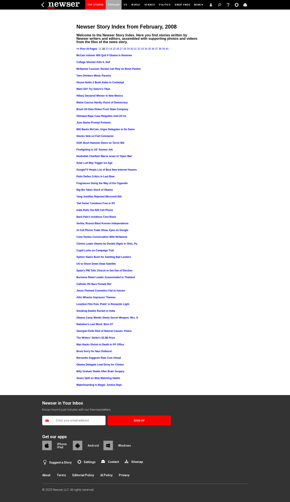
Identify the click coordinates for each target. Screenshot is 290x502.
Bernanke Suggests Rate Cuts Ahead (98, 357)
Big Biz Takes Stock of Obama (94, 189)
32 (138, 48)
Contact (113, 462)
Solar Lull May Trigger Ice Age (94, 162)
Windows (124, 445)
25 (114, 48)
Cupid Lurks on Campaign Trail (95, 250)
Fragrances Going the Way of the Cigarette (102, 183)
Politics (164, 4)
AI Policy (106, 475)
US (125, 4)
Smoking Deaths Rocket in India (95, 310)
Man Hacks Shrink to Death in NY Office (100, 344)
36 (153, 48)
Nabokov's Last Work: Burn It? (94, 324)
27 (121, 48)
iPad (60, 447)
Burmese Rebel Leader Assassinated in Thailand (105, 277)
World (135, 4)
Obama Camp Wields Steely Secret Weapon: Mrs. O (107, 317)
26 (117, 48)
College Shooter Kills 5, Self (93, 62)
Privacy (124, 475)
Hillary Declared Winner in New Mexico (99, 95)
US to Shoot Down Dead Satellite (96, 263)
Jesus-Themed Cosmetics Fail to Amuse (100, 290)
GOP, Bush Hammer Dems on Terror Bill (100, 142)
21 (100, 48)
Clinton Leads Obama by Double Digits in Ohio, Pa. (107, 243)
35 (149, 48)
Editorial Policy (83, 475)
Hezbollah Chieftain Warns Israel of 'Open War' (104, 156)
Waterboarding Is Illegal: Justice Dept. (99, 384)
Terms (61, 475)
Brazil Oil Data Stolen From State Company (102, 109)
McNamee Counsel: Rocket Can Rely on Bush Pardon (108, 68)
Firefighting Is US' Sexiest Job (94, 149)
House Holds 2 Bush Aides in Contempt (100, 82)
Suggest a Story (60, 462)
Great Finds (182, 4)
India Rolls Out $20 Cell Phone (94, 210)
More (197, 4)
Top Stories (95, 4)
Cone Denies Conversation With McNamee (101, 236)
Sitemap (137, 462)
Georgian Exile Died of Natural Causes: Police (103, 331)
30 (131, 48)
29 (128, 48)
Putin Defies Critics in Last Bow (95, 176)
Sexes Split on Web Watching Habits (98, 378)
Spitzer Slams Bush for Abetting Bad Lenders (103, 257)
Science (149, 4)
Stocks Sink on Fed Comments (95, 136)
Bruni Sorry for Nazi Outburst (94, 351)
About (46, 475)
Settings (90, 462)
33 (142, 48)
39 (163, 48)
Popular (114, 4)
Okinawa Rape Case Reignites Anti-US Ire (101, 116)
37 (156, 48)
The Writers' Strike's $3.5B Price (95, 337)
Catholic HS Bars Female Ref (93, 284)
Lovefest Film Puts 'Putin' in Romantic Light (102, 304)
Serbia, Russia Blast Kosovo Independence (102, 223)
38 (160, 48)
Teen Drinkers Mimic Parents (93, 75)
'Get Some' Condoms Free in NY (95, 203)
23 (107, 48)
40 (167, 48)
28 (124, 48)
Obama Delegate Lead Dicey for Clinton (100, 364)
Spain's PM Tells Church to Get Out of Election (104, 270)
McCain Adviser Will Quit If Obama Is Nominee (104, 55)
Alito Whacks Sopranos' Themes (96, 297)
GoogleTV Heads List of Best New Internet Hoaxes (106, 169)
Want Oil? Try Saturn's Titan (93, 89)
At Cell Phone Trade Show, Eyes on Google (102, 230)
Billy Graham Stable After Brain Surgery (100, 371)
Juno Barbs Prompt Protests (93, 122)
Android (93, 445)
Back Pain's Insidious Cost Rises (96, 216)
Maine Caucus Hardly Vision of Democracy (102, 102)
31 (135, 48)
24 (110, 48)
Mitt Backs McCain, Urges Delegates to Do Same (105, 129)
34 (146, 48)
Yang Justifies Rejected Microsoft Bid (99, 196)
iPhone (62, 444)
